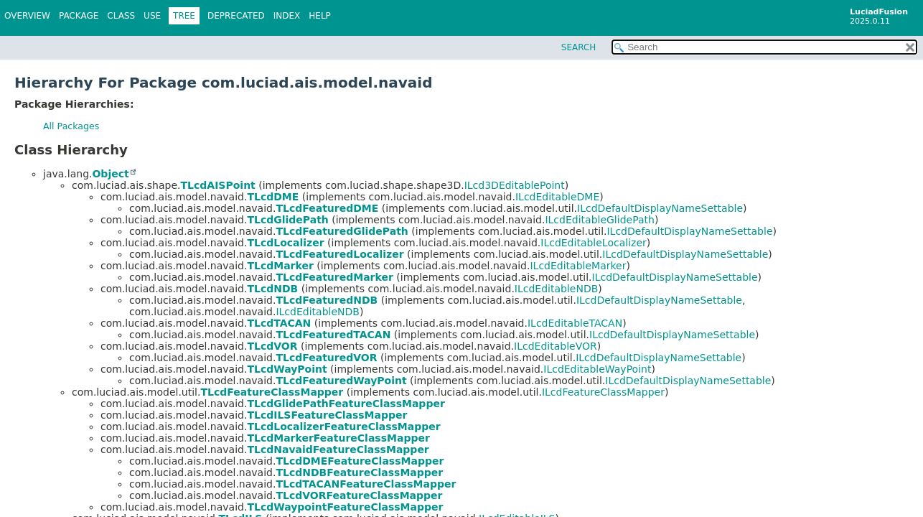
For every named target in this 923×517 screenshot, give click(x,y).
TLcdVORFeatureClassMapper (359, 495)
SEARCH (578, 47)
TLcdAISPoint (218, 185)
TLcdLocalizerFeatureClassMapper (343, 426)
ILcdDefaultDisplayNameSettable (660, 208)
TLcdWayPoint (287, 369)
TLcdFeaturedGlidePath (342, 231)
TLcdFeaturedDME (327, 208)
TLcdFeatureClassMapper (271, 392)
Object (110, 174)
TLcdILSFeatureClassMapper (327, 415)
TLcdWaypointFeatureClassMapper (345, 507)
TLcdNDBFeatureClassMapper (359, 472)
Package (78, 16)
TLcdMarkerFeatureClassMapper (338, 438)
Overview (27, 16)
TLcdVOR (272, 346)
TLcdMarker (280, 265)
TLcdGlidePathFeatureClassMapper (345, 403)
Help (320, 16)
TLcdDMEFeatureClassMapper (360, 461)
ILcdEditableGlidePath (599, 219)
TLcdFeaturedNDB (327, 300)
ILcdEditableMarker (578, 265)
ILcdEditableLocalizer (593, 242)
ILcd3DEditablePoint (514, 185)
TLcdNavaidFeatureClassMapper (337, 449)
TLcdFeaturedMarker (334, 277)
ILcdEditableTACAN (575, 323)
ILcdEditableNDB (556, 288)
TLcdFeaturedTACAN (333, 334)
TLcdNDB (272, 288)
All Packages (71, 126)
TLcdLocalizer (285, 242)
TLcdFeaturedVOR (326, 357)
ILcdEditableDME (557, 196)
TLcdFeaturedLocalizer (339, 254)
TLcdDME (273, 196)
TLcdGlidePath (287, 219)
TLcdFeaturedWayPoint (341, 380)
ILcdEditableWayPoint (597, 369)
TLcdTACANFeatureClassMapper (366, 484)
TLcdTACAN (279, 323)
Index (287, 16)
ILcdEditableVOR (555, 346)
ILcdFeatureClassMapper (603, 392)
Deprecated (236, 16)
